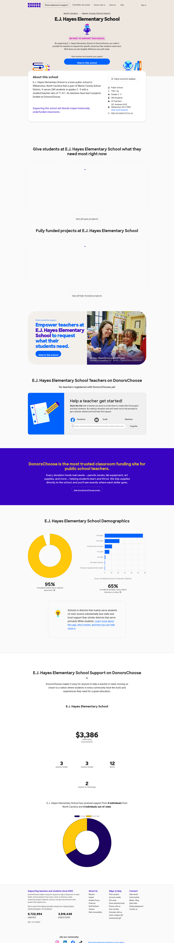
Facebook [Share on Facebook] (78, 419)
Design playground (136, 906)
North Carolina (71, 13)
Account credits (115, 897)
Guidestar (48, 909)
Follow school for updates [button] (123, 79)
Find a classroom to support (56, 5)
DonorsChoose (34, 5)
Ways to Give (115, 891)
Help (122, 5)
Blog (137, 900)
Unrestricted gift (115, 918)
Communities (134, 897)
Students (107, 129)
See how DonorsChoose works (87, 489)
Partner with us (99, 5)
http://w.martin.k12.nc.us (122, 113)
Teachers (91, 129)
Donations (123, 129)
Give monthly (114, 909)
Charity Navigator (34, 909)
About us (112, 5)
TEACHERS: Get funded (81, 5)
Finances (92, 903)
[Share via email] (105, 419)
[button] (105, 426)
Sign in (143, 5)
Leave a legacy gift (116, 915)
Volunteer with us (115, 912)
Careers (91, 909)
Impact (62, 129)
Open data (133, 903)
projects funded (71, 915)
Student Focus (94, 900)
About (48, 129)
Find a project (114, 894)
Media (131, 900)
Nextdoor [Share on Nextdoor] (125, 420)
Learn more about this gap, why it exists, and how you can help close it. (91, 625)
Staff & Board (94, 906)
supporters (41, 915)
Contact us (133, 909)
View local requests (119, 110)
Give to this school (87, 61)
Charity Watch (68, 906)
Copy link (133, 426)
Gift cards (112, 900)
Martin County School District (96, 13)
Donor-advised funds (117, 903)
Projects (75, 129)
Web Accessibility (95, 912)
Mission (92, 894)
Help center (133, 894)
